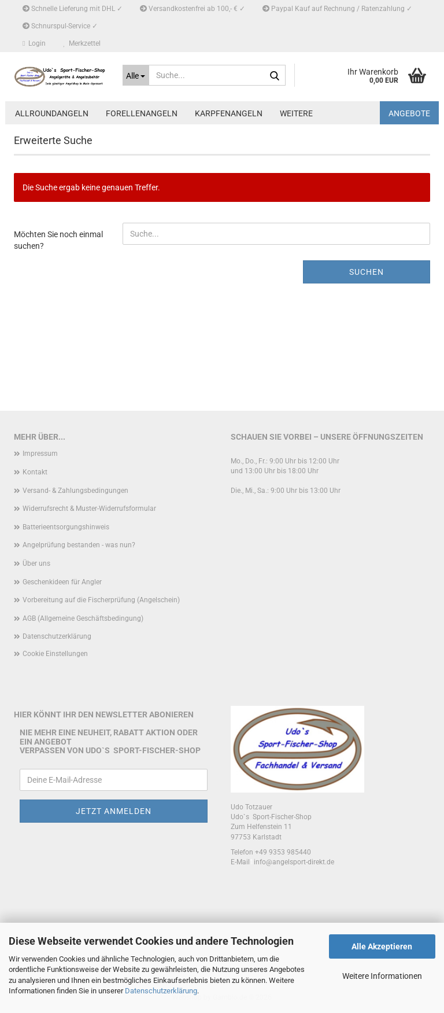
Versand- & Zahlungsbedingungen (75, 491)
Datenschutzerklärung (161, 990)
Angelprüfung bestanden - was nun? (79, 545)
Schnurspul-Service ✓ (60, 26)
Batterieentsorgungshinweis (66, 527)
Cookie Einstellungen (55, 654)
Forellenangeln (141, 113)
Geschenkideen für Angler (62, 582)
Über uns (36, 563)
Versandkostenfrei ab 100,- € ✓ (192, 9)
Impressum (40, 454)
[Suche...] (136, 75)
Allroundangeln (51, 113)
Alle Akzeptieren (382, 946)
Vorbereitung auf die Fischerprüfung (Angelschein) (101, 600)
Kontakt (35, 472)
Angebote (409, 113)
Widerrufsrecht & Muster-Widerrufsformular (89, 508)
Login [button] (34, 43)
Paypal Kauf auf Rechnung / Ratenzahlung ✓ (337, 9)
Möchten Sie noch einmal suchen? (58, 240)
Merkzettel (82, 43)
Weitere (296, 113)
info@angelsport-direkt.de (294, 862)
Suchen (366, 272)
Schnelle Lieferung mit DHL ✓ (73, 9)
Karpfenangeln (228, 113)
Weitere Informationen (382, 976)
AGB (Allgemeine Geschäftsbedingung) (83, 618)
